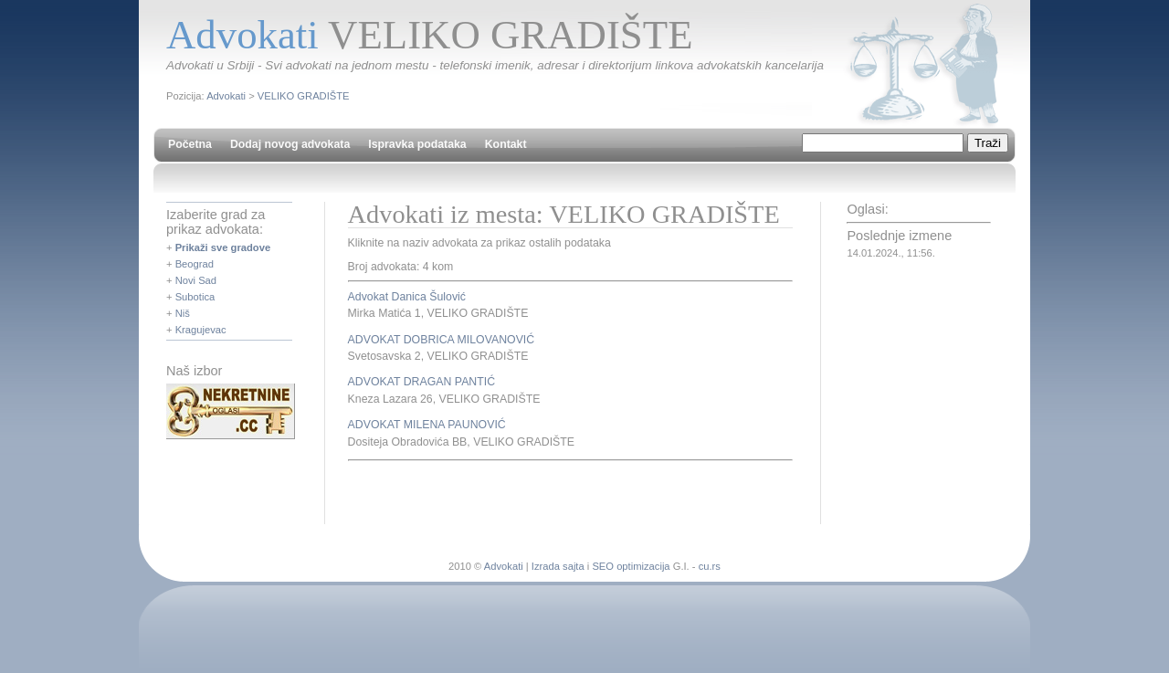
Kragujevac (200, 329)
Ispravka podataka (417, 144)
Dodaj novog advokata (290, 144)
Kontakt (506, 144)
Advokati (226, 95)
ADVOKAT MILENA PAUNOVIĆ (427, 424)
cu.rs (710, 566)
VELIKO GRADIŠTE (304, 95)
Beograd (194, 263)
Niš (182, 313)
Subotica (195, 296)
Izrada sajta (558, 566)
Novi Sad (195, 280)
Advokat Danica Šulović (407, 296)
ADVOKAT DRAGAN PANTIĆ (421, 381)
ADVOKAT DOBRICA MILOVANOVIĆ (441, 339)
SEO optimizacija (630, 566)
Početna (190, 144)
